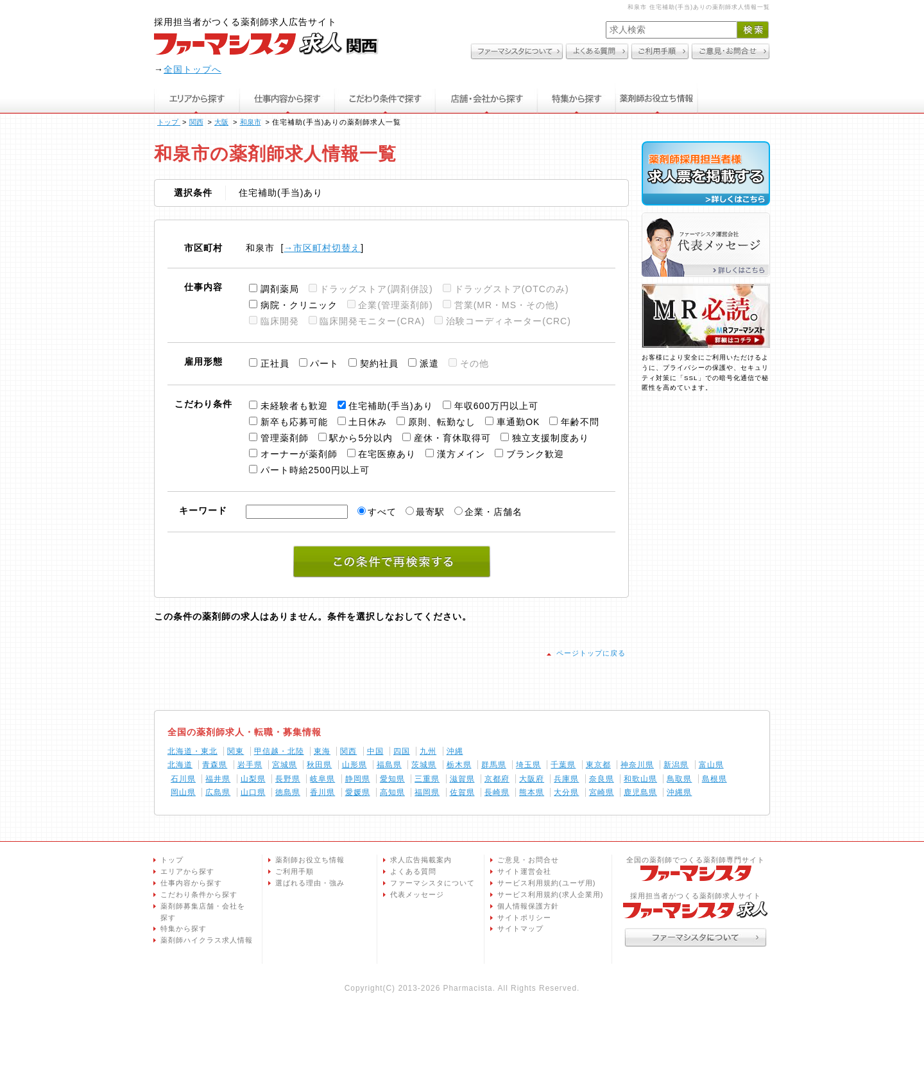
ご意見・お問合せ (528, 860)
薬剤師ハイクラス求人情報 (206, 940)
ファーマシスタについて (432, 883)
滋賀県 (462, 778)
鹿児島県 (640, 792)
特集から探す (577, 98)
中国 (375, 751)
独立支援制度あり (550, 438)
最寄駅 (430, 512)
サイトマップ (520, 928)
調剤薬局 (280, 289)
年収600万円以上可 (496, 406)
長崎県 (496, 792)
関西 (348, 751)
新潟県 (676, 764)
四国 (401, 751)
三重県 (427, 778)
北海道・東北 (192, 751)
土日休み (367, 422)
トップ (172, 860)
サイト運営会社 (524, 871)
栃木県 (459, 764)
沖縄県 (679, 792)
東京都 (598, 764)
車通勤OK (518, 422)
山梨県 (253, 778)
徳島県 (287, 792)
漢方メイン (461, 454)
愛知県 (392, 778)
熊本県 (531, 792)
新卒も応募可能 (294, 422)
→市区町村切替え (322, 248)
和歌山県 (640, 778)
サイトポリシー (524, 917)
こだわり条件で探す (385, 98)
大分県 (566, 792)
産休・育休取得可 (452, 438)
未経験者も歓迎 (294, 406)
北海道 (180, 764)
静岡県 (357, 778)
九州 (428, 751)
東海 (322, 751)
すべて (382, 512)
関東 (235, 751)
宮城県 (284, 764)
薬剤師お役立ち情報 (657, 98)
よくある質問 (413, 871)
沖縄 (455, 751)
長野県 (287, 778)
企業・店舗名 (493, 512)
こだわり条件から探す (198, 894)
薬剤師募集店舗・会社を (207, 913)
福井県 (217, 778)
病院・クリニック (299, 305)
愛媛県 (357, 792)
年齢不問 (580, 422)
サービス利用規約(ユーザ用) (546, 883)
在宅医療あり (387, 454)
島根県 (714, 778)
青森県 (214, 764)
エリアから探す (196, 98)
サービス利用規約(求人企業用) (550, 894)
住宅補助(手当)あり (390, 406)
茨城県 (423, 764)
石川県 (183, 778)
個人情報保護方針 (528, 906)
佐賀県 (462, 792)
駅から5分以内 (361, 438)
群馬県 (493, 764)
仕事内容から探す (286, 98)
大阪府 (531, 778)
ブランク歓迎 (535, 454)
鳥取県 (679, 778)
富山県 (711, 764)
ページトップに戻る (591, 653)
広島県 (217, 792)
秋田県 (319, 764)
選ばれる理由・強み (310, 883)
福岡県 (427, 792)
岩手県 (249, 764)
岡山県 (183, 792)
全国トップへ (192, 69)
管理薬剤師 (285, 438)
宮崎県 (601, 792)
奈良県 (601, 778)
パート (324, 363)
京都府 (496, 778)
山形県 (354, 764)
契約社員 (379, 363)
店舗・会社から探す (487, 98)
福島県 (389, 764)
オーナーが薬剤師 (299, 454)
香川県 (322, 792)
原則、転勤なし (441, 422)
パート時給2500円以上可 (315, 470)
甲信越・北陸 (279, 751)
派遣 (429, 363)
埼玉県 (528, 764)
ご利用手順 (294, 871)
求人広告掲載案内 (421, 860)
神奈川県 (637, 764)
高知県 (392, 792)
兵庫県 (566, 778)
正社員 (275, 363)
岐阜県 (322, 778)
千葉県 (563, 764)
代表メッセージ (417, 894)
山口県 (253, 792)
